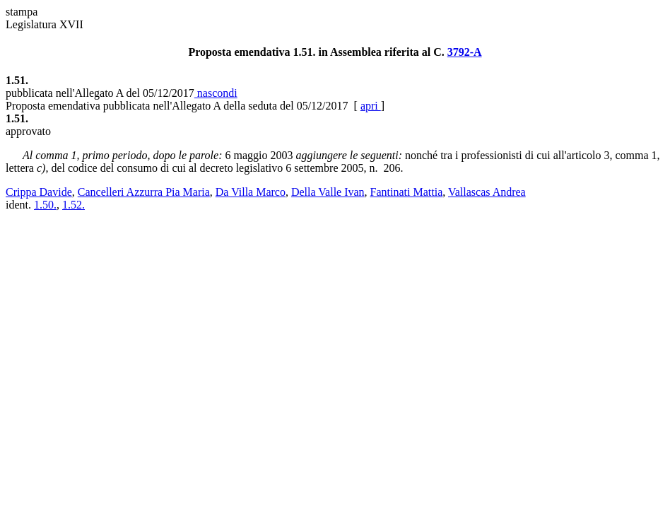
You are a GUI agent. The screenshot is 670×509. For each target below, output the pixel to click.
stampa (21, 12)
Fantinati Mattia (406, 192)
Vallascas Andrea (487, 192)
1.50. (45, 205)
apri (370, 106)
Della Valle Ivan (328, 192)
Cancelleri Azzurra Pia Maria (144, 192)
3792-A (464, 52)
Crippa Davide (39, 192)
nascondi (215, 93)
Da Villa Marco (251, 192)
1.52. (73, 205)
